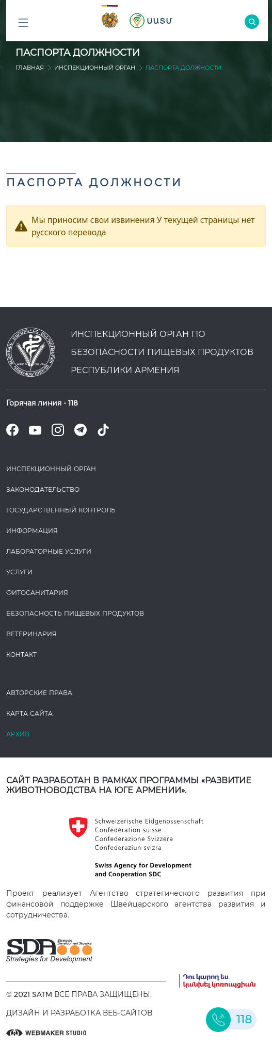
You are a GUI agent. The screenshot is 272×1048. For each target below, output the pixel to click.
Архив (17, 734)
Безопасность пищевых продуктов (75, 613)
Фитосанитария (37, 592)
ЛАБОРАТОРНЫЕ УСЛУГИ (48, 551)
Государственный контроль (61, 510)
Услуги (19, 572)
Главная (29, 67)
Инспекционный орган (94, 67)
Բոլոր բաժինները (23, 26)
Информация (32, 531)
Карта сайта (29, 713)
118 (73, 403)
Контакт (21, 654)
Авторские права (39, 693)
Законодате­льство (42, 489)
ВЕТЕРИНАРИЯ (31, 634)
